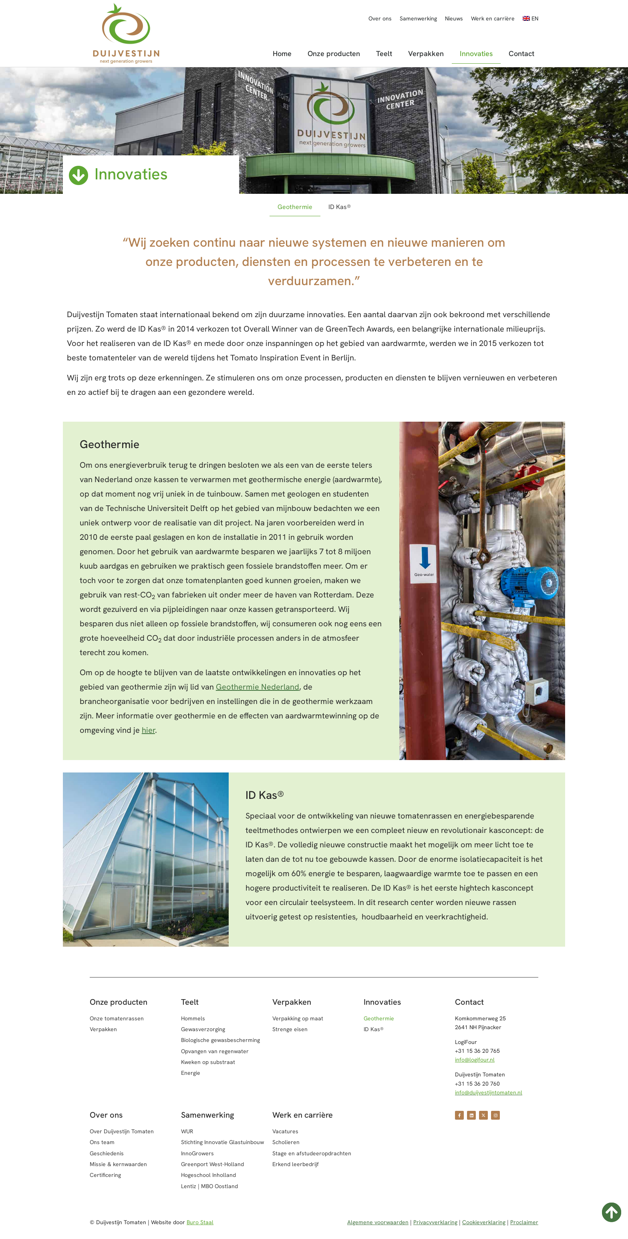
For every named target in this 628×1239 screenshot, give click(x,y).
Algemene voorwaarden (378, 1222)
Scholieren (286, 1142)
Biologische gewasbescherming (220, 1040)
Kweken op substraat (208, 1062)
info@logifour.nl (475, 1059)
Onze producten (334, 53)
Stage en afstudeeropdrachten (311, 1153)
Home (282, 53)
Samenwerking (418, 18)
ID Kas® (339, 207)
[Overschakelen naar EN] (530, 18)
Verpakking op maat (297, 1018)
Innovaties (476, 53)
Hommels (193, 1018)
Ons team (102, 1142)
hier (148, 730)
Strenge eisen (290, 1029)
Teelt (384, 53)
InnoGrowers (197, 1153)
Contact (521, 53)
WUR (187, 1131)
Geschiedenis (107, 1153)
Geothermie (295, 207)
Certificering (105, 1175)
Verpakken (426, 53)
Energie (190, 1072)
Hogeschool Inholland (208, 1175)
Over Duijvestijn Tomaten (122, 1131)
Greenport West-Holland (212, 1164)
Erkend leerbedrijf (295, 1164)
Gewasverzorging (203, 1029)
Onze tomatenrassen (117, 1018)
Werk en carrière (493, 18)
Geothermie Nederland (257, 687)
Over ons (380, 18)
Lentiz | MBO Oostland (209, 1186)
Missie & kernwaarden (118, 1164)
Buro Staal (200, 1222)
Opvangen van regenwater (215, 1051)
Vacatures (285, 1131)
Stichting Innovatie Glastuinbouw (222, 1142)
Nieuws (454, 18)
